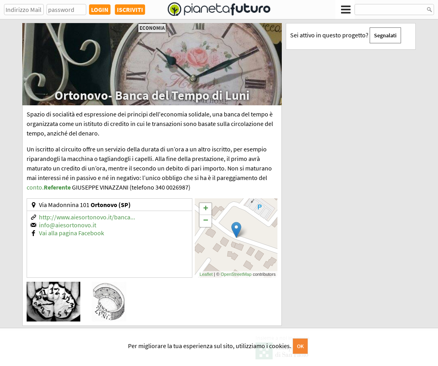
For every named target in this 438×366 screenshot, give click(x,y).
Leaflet (206, 274)
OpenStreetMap (236, 274)
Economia (152, 28)
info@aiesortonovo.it (67, 225)
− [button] (205, 221)
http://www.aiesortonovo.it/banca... (87, 217)
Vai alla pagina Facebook (71, 233)
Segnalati (385, 35)
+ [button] (205, 209)
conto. (49, 187)
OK (300, 346)
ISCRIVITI (130, 10)
